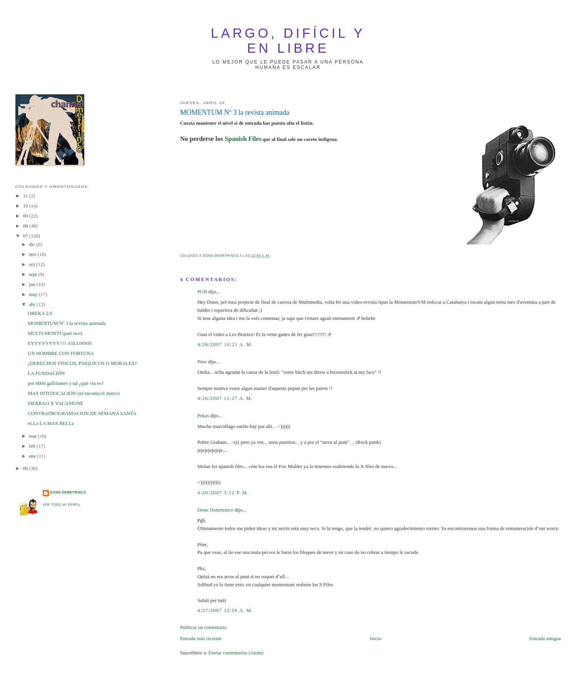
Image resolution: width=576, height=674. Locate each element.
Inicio (375, 638)
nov (33, 254)
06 (26, 468)
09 (26, 216)
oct (32, 264)
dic (32, 244)
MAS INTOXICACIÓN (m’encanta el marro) (74, 393)
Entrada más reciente (201, 638)
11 (26, 196)
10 (26, 206)
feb (33, 446)
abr (33, 304)
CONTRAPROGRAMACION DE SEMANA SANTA (82, 413)
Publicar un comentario (203, 627)
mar (33, 436)
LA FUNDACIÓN (46, 373)
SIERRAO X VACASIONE (55, 403)
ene (33, 456)
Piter (202, 362)
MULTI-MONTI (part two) (55, 333)
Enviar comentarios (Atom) (236, 653)
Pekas (203, 415)
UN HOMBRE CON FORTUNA (61, 353)
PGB (202, 291)
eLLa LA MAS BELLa (51, 423)
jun (33, 284)
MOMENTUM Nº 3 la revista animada (67, 323)
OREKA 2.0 (40, 313)
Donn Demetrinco (215, 510)
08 (26, 226)
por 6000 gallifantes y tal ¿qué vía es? (66, 383)
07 (26, 236)
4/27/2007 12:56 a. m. (225, 610)
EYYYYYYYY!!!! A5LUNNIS (60, 343)
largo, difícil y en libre (288, 40)
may (34, 294)
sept (33, 274)
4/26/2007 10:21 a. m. (225, 344)
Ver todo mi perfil (62, 505)
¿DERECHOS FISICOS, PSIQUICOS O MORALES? (82, 363)
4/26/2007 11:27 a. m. (225, 398)
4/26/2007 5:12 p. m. (223, 492)
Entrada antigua (545, 638)
